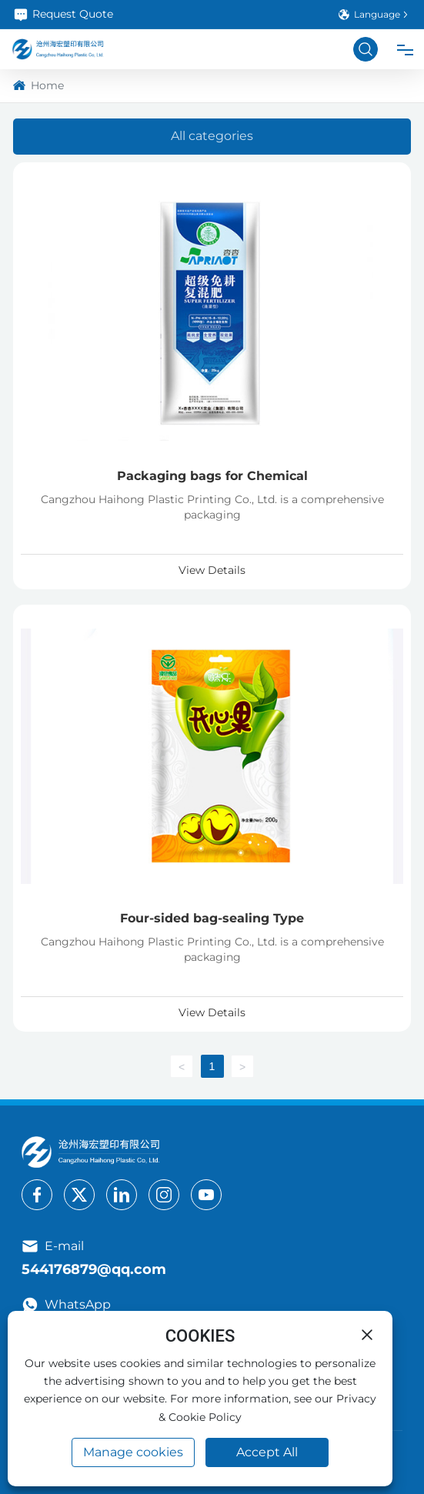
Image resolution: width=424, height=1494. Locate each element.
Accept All (267, 1452)
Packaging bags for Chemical (212, 476)
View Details (212, 570)
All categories (212, 135)
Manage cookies (133, 1452)
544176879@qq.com (94, 1269)
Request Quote (63, 14)
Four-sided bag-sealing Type (212, 918)
